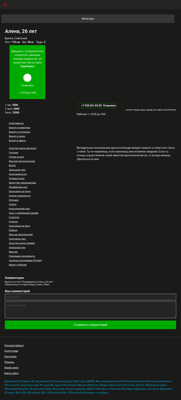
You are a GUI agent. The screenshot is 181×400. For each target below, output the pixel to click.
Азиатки (166, 381)
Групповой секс (17, 238)
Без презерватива (108, 381)
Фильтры (128, 19)
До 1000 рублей (52, 392)
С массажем (40, 381)
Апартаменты (16, 123)
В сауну (56, 385)
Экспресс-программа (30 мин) (25, 260)
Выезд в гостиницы (19, 132)
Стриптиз (14, 217)
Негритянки (69, 385)
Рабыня (13, 230)
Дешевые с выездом (96, 392)
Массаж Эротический (21, 234)
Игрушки (13, 200)
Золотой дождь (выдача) (22, 148)
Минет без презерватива (22, 182)
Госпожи (130, 385)
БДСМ (12, 165)
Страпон (13, 221)
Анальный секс (17, 247)
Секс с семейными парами (23, 213)
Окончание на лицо (19, 226)
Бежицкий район (157, 385)
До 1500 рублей (72, 392)
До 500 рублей (31, 392)
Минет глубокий (17, 264)
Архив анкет (11, 367)
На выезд (154, 381)
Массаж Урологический (22, 161)
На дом (45, 385)
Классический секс (19, 208)
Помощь (9, 362)
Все (19, 392)
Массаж (13, 251)
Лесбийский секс (18, 187)
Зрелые (115, 388)
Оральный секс (17, 169)
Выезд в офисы (17, 140)
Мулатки (94, 385)
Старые (10, 392)
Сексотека (10, 356)
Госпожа (13, 152)
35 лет (141, 385)
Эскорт (13, 204)
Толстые (11, 385)
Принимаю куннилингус (22, 256)
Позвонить (109, 105)
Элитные (141, 381)
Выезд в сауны (17, 136)
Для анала (117, 385)
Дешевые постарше (147, 388)
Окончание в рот (18, 174)
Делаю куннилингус (20, 195)
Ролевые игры (17, 178)
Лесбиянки (126, 381)
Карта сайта (11, 373)
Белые (83, 385)
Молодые (127, 388)
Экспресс (103, 388)
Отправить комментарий (90, 324)
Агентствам (11, 350)
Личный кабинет (14, 345)
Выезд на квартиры (19, 127)
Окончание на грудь (20, 191)
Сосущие (59, 388)
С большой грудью (61, 381)
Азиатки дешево (76, 388)
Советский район (41, 388)
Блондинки (12, 381)
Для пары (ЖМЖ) (84, 381)
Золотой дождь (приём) (22, 243)
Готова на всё (16, 157)
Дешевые (166, 388)
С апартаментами (28, 385)
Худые (104, 385)
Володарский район (17, 388)
